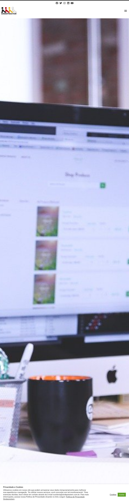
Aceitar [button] (121, 495)
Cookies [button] (113, 494)
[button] (126, 11)
